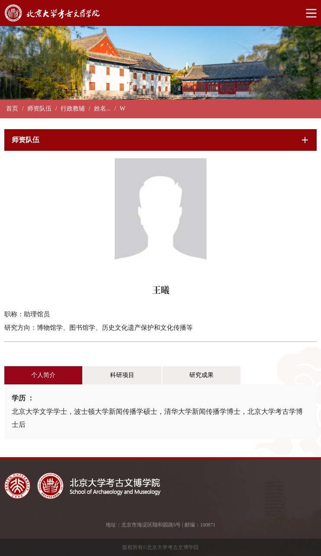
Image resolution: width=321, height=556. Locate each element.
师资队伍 (39, 108)
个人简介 (43, 375)
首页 (12, 108)
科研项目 (122, 375)
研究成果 (201, 375)
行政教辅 (73, 108)
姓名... (102, 108)
